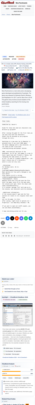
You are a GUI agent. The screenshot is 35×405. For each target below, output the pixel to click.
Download (27, 8)
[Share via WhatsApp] (26, 218)
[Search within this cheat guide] (17, 110)
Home (5, 6)
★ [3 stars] (9, 236)
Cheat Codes (11, 114)
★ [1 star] (3, 236)
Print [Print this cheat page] (16, 227)
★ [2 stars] (6, 236)
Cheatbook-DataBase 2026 (17, 8)
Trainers (29, 6)
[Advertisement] (17, 35)
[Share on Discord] (21, 218)
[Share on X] (12, 218)
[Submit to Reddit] (17, 218)
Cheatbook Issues (12, 6)
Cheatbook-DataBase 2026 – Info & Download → (15, 357)
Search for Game (18, 11)
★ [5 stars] (14, 236)
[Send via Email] (3, 223)
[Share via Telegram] (30, 218)
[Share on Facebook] (8, 218)
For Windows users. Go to (23, 114)
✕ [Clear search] (32, 110)
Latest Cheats (21, 6)
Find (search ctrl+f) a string (9, 117)
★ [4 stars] (12, 236)
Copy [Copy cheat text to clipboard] (10, 227)
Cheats (7, 8)
